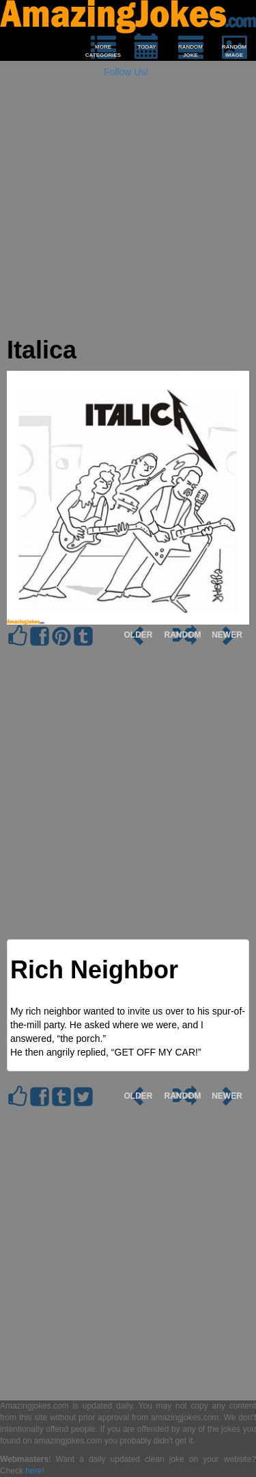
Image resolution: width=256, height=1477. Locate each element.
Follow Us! (126, 71)
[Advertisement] (128, 208)
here (33, 1471)
